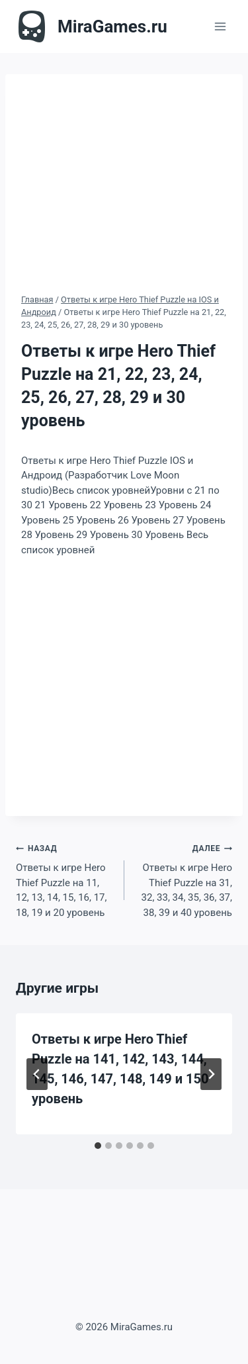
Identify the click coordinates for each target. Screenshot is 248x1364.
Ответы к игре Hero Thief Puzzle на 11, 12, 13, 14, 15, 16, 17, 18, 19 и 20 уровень (65, 880)
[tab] (98, 1145)
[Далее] (211, 1074)
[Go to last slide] (37, 1074)
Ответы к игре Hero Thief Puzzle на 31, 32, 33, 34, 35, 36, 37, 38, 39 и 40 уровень (183, 880)
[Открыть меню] (220, 26)
